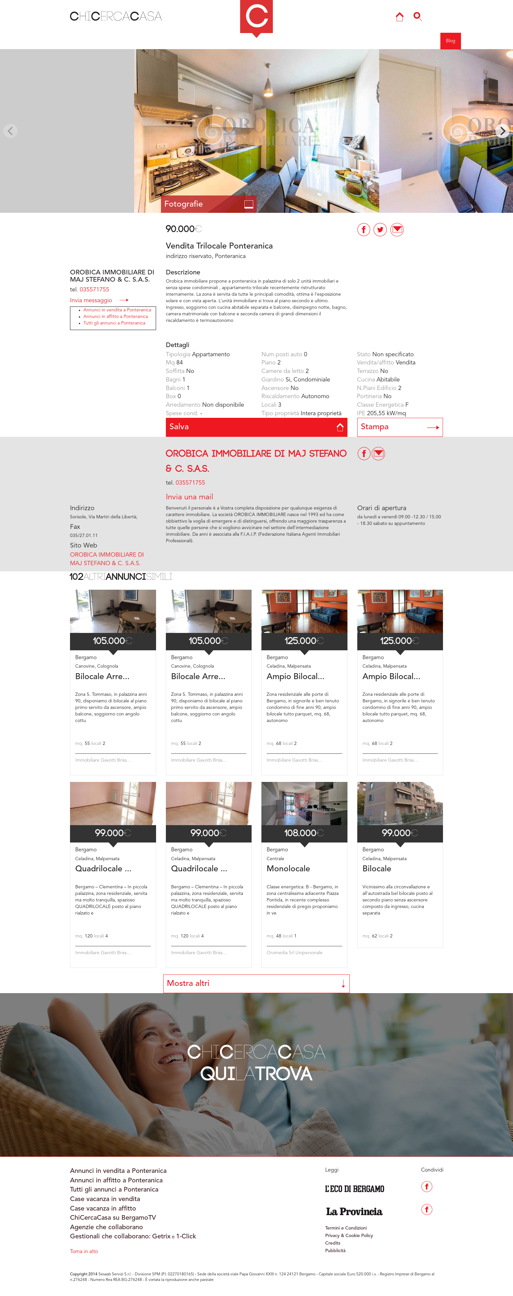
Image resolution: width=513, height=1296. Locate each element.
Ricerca (347, 41)
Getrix (161, 1236)
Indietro (36, 40)
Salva (256, 427)
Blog (450, 41)
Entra (399, 41)
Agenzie (373, 41)
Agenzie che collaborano (106, 1227)
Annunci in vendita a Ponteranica (117, 310)
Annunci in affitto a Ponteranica (115, 316)
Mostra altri (256, 984)
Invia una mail (189, 497)
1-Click (186, 1236)
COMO (206, 41)
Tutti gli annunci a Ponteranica (114, 323)
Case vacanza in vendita (105, 1199)
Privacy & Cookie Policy (349, 1235)
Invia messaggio (99, 300)
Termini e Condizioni (346, 1228)
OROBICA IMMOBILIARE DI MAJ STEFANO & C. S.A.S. (107, 559)
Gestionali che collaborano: (110, 1236)
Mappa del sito (313, 41)
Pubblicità (335, 1251)
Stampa (400, 427)
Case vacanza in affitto (103, 1209)
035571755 (94, 290)
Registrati (425, 41)
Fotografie (209, 204)
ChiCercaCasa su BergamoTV (113, 1218)
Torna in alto (84, 1251)
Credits (332, 1243)
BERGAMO (173, 41)
